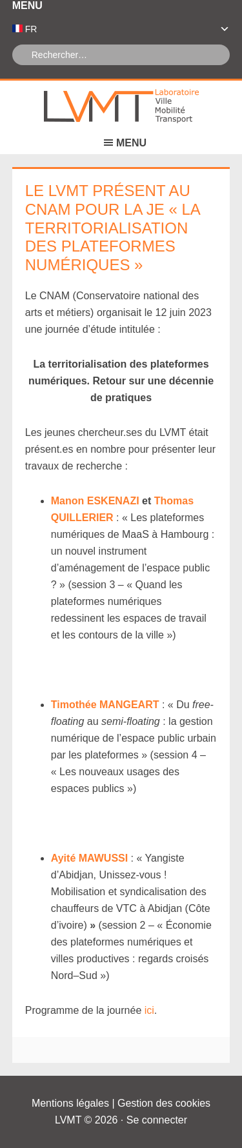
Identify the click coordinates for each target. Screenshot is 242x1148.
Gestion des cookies (163, 1103)
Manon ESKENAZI (95, 500)
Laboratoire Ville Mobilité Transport (121, 106)
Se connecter (156, 1119)
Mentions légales (70, 1103)
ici (147, 1010)
